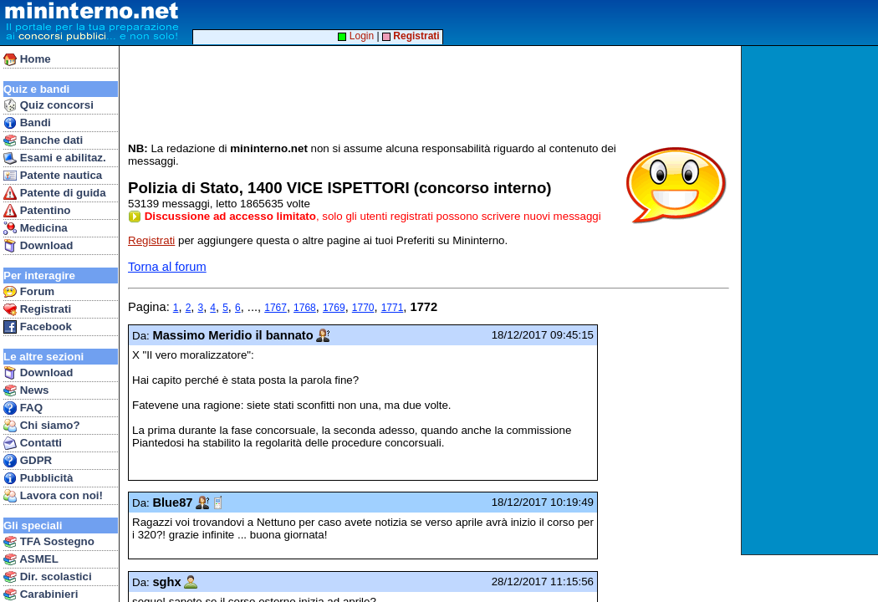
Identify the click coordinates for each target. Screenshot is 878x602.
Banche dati (43, 140)
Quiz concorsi (48, 105)
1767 (275, 308)
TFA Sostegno (48, 541)
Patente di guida (54, 193)
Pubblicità (38, 478)
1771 (392, 308)
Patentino (36, 210)
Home (27, 59)
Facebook (37, 327)
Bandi (27, 123)
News (26, 390)
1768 (305, 308)
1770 (363, 308)
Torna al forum (167, 266)
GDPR (27, 460)
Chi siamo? (41, 425)
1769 (334, 308)
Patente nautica (52, 175)
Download (38, 246)
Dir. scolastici (47, 577)
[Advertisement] (811, 300)
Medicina (35, 228)
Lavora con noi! (53, 496)
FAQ (23, 408)
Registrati (37, 309)
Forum (28, 291)
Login (356, 36)
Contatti (32, 443)
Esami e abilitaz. (54, 158)
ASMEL (31, 559)
